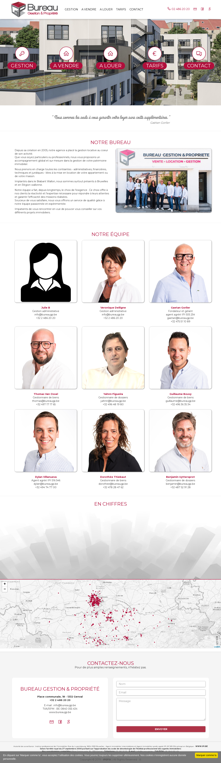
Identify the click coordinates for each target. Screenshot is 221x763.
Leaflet (217, 647)
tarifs (121, 9)
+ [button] (5, 584)
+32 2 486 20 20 (60, 700)
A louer (106, 9)
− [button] (5, 589)
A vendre (88, 9)
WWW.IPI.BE (201, 746)
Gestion (71, 9)
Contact (136, 9)
